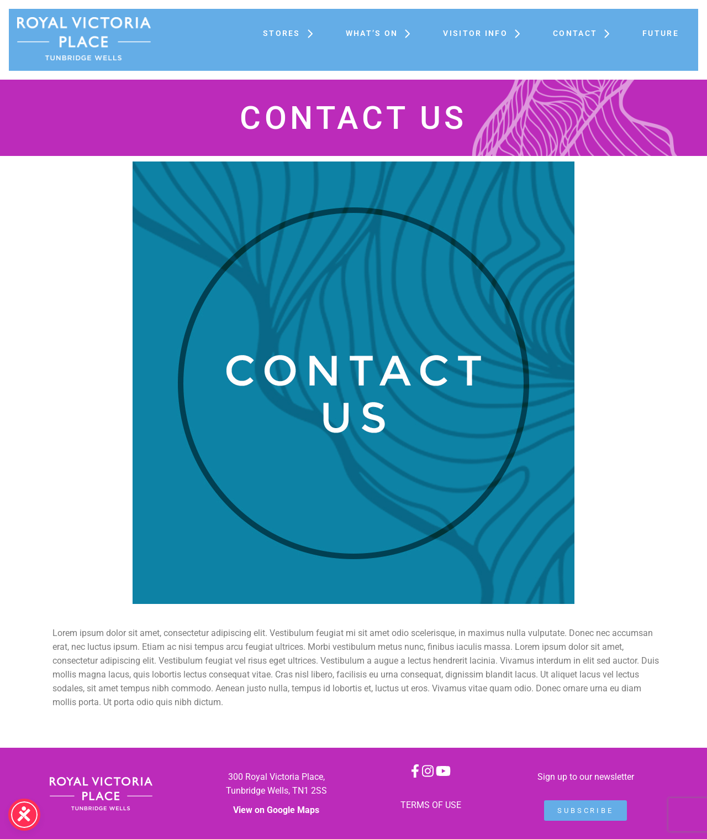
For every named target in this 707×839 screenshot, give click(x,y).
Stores (293, 33)
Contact (586, 33)
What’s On (383, 33)
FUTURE (660, 33)
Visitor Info (487, 33)
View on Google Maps (276, 810)
